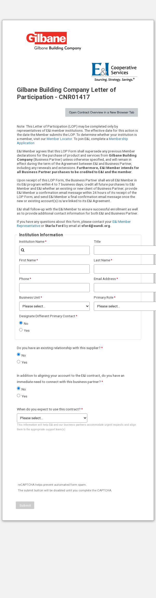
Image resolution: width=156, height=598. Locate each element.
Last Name (102, 260)
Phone (24, 279)
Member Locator (59, 139)
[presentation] (55, 466)
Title (97, 241)
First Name (27, 260)
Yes (27, 330)
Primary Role (103, 297)
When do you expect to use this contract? (49, 409)
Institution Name (31, 241)
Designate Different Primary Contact (47, 316)
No (26, 323)
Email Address (105, 279)
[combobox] (54, 250)
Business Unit (29, 297)
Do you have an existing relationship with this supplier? (59, 348)
